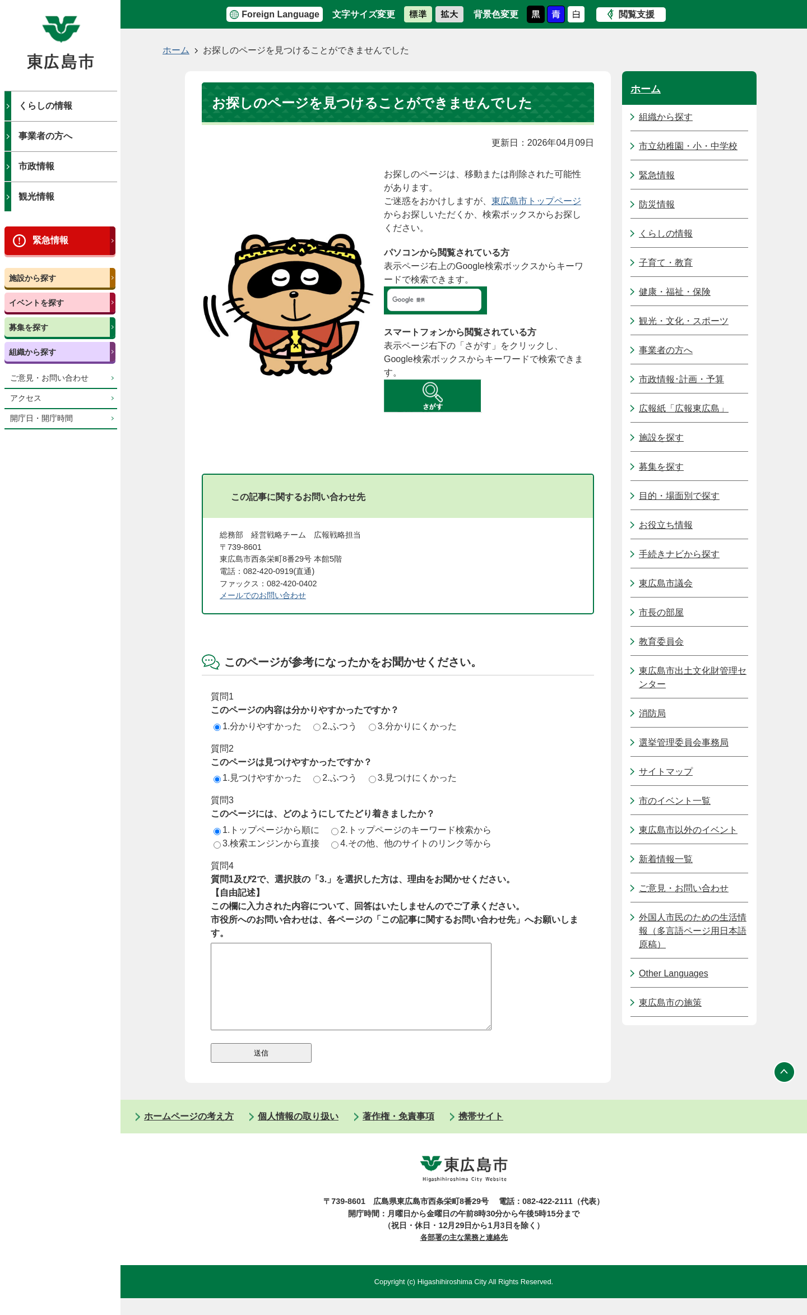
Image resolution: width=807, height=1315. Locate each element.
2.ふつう (334, 726)
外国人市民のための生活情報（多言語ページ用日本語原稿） (692, 931)
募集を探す (28, 327)
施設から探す (32, 278)
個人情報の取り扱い (298, 1133)
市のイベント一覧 (675, 800)
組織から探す (32, 352)
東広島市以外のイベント (688, 830)
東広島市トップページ (536, 201)
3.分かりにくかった (413, 726)
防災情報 (657, 204)
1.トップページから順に (266, 830)
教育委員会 (661, 641)
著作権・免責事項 (398, 1133)
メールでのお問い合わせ (263, 595)
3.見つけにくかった (413, 777)
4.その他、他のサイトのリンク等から (411, 843)
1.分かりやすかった (258, 726)
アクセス (25, 398)
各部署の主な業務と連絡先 (464, 1254)
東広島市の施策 (670, 1002)
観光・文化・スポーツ (684, 321)
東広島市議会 (666, 583)
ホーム (176, 50)
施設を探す (661, 437)
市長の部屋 (661, 612)
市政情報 (36, 166)
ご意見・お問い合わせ (49, 378)
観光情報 (36, 196)
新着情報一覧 (666, 859)
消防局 (652, 713)
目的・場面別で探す (679, 496)
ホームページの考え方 (189, 1133)
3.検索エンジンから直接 (266, 843)
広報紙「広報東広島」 (684, 408)
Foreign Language (280, 14)
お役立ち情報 (666, 525)
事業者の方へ (45, 136)
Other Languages (673, 973)
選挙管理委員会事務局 (684, 742)
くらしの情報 (45, 105)
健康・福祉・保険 (675, 292)
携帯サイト (480, 1133)
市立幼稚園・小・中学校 (688, 146)
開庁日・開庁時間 (41, 418)
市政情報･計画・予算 (681, 379)
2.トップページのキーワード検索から (411, 830)
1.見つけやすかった (258, 777)
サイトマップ (666, 771)
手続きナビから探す (679, 554)
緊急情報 (50, 240)
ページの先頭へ (784, 1088)
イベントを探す (36, 302)
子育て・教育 (666, 262)
